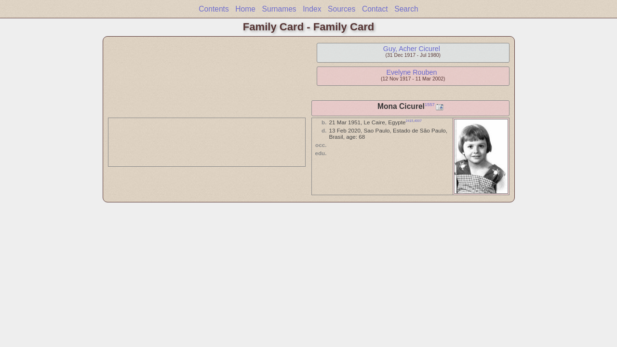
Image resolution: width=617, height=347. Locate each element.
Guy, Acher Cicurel (411, 49)
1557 (430, 104)
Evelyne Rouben (411, 72)
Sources (341, 9)
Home (245, 9)
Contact (375, 9)
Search (406, 9)
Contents (213, 9)
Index (312, 9)
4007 (418, 120)
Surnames (279, 9)
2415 (410, 120)
